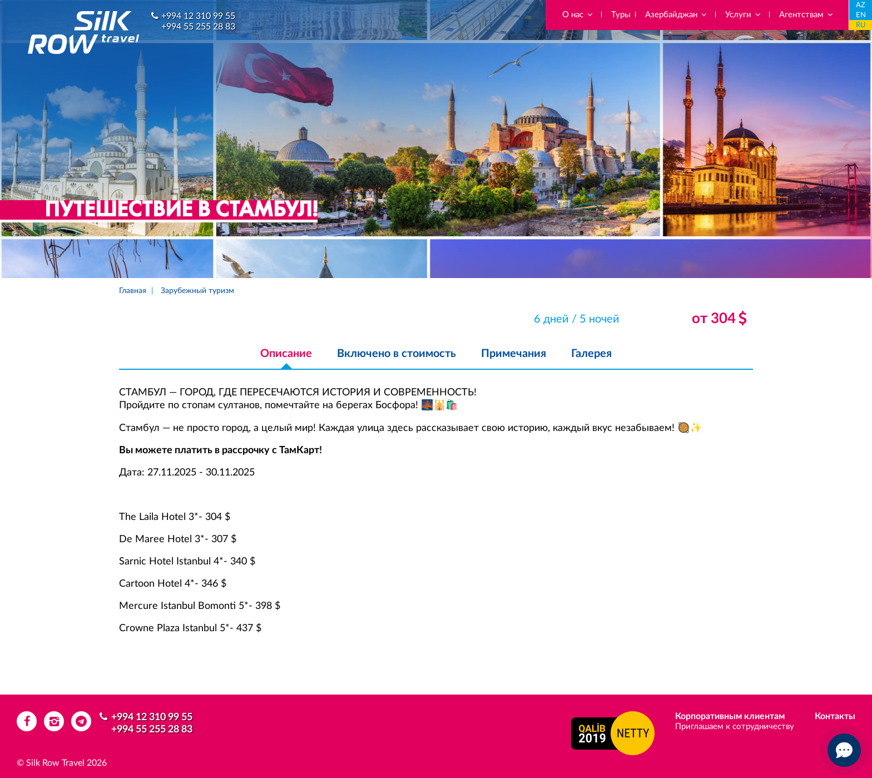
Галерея (591, 353)
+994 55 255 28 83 (198, 26)
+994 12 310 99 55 (198, 16)
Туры (621, 15)
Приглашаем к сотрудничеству (734, 726)
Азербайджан (676, 15)
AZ (860, 5)
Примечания (513, 353)
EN (861, 15)
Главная (132, 291)
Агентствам (806, 15)
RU (861, 25)
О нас (578, 15)
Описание (286, 353)
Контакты (835, 716)
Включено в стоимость (396, 353)
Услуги (743, 15)
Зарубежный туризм (197, 291)
